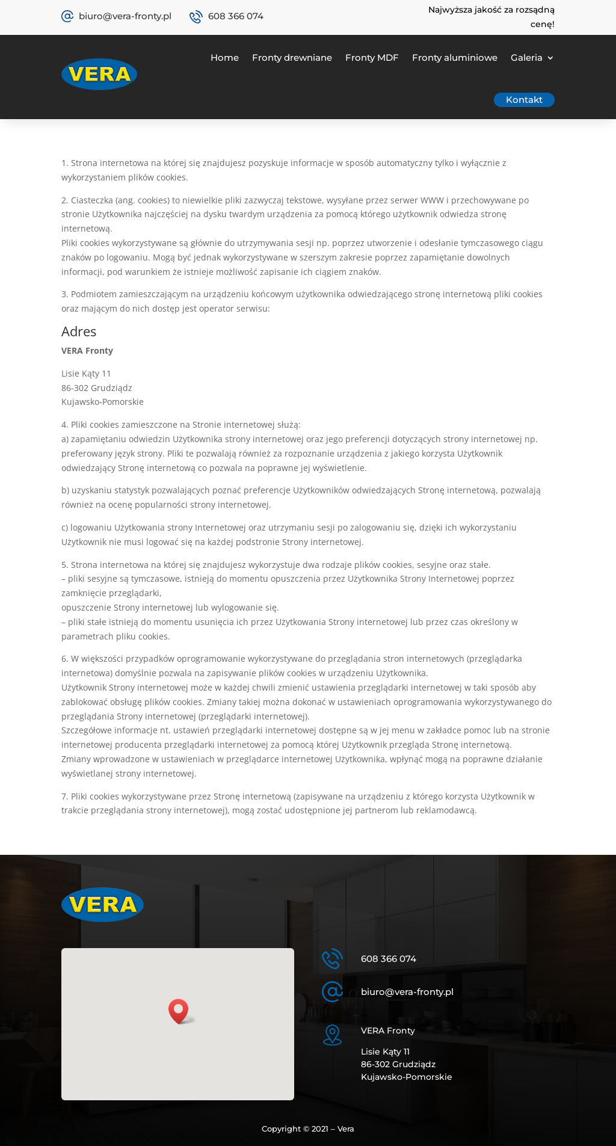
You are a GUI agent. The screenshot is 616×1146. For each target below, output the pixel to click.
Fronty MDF (372, 57)
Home (225, 57)
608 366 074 (235, 16)
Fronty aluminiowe (454, 57)
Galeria (527, 57)
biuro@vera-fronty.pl (125, 16)
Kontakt (524, 99)
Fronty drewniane (292, 57)
